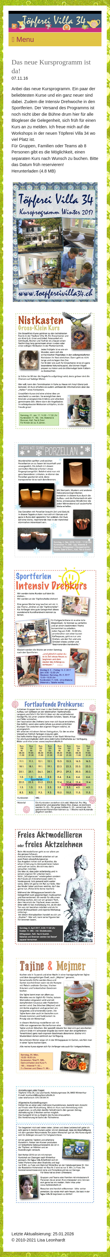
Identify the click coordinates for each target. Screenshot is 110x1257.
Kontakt (73, 1240)
